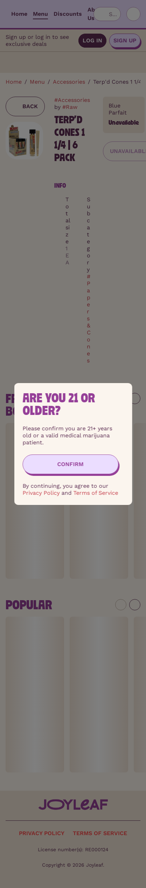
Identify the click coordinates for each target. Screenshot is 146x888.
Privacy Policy (41, 493)
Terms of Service (95, 493)
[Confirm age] (70, 464)
